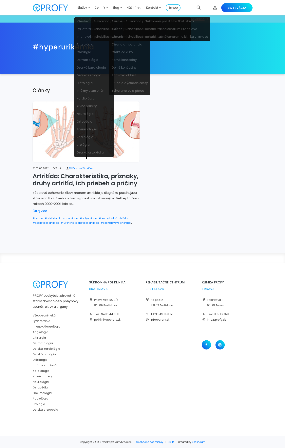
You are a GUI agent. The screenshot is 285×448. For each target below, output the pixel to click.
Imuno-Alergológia (46, 327)
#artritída (51, 218)
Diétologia (40, 360)
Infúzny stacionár (45, 365)
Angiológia (40, 332)
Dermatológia (43, 343)
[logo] (53, 8)
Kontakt (152, 8)
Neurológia (41, 382)
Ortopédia (40, 387)
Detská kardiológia (46, 349)
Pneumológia (42, 393)
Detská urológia (44, 354)
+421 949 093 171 (162, 314)
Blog (115, 8)
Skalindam (198, 442)
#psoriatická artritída (46, 222)
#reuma (38, 218)
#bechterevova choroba (116, 222)
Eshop (173, 8)
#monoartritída (68, 218)
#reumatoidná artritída (113, 218)
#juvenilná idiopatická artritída (80, 222)
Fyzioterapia (41, 321)
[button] (198, 7)
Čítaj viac (40, 211)
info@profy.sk (160, 320)
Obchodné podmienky (149, 442)
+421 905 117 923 (218, 314)
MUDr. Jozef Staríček (81, 168)
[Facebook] (206, 344)
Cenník (99, 8)
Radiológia (40, 399)
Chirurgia (39, 338)
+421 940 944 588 (106, 314)
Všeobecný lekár (45, 315)
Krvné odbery (42, 376)
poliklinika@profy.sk (107, 320)
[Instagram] (220, 344)
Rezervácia (236, 8)
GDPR (170, 442)
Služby (82, 8)
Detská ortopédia (45, 410)
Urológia (39, 404)
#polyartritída (88, 218)
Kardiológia (41, 371)
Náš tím (132, 8)
